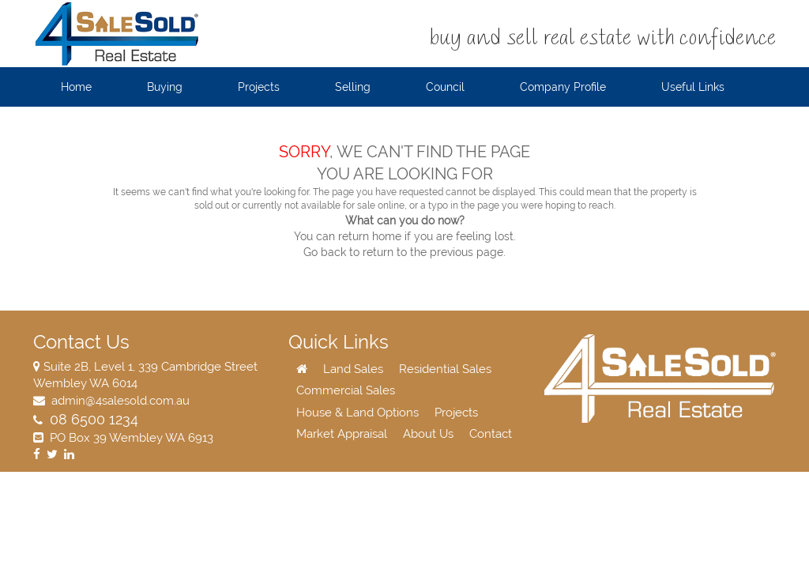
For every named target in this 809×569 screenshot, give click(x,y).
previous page (466, 252)
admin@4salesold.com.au (119, 401)
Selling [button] (353, 87)
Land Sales (353, 369)
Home (76, 87)
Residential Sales (445, 369)
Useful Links (692, 87)
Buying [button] (164, 87)
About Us (428, 434)
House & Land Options (357, 412)
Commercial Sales (345, 390)
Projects (456, 412)
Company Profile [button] (563, 87)
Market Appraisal (341, 434)
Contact (490, 434)
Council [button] (445, 87)
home (386, 236)
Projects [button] (259, 87)
